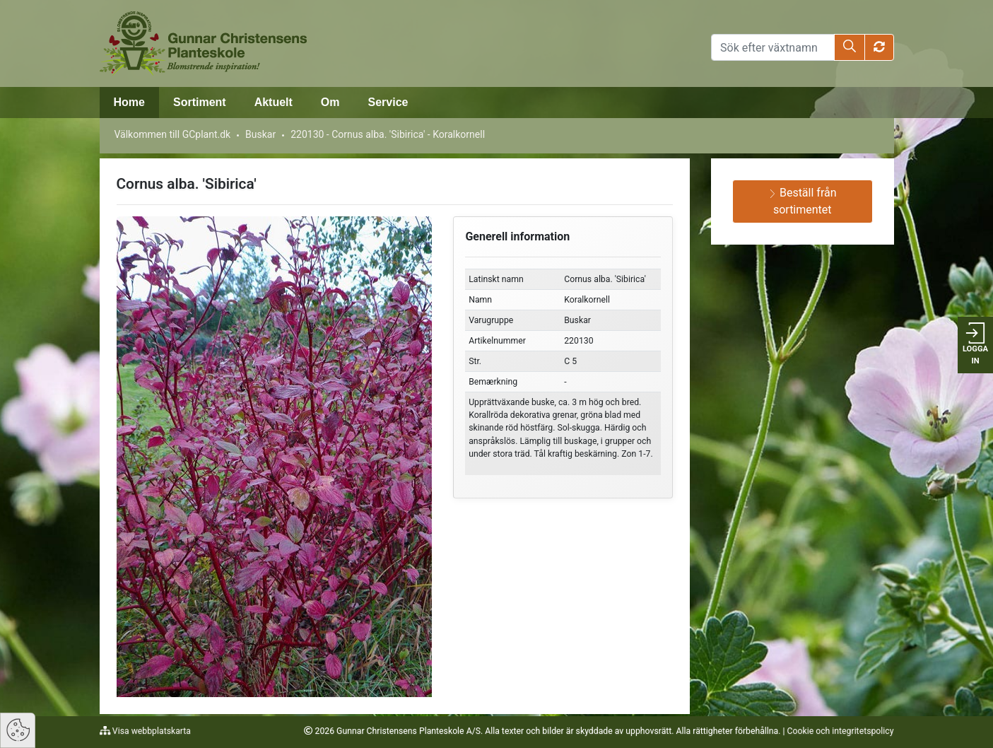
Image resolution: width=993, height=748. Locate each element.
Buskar (260, 134)
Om (330, 102)
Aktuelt (273, 102)
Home (129, 102)
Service (388, 102)
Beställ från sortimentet (802, 201)
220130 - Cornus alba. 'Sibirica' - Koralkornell (387, 134)
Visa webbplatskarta (150, 731)
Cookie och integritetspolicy (840, 731)
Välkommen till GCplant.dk (172, 134)
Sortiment (199, 102)
